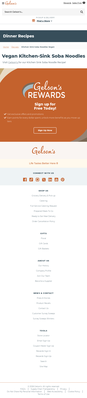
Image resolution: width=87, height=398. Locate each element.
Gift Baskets (43, 248)
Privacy (63, 389)
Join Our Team (43, 276)
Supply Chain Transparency (43, 389)
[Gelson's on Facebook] (25, 179)
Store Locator (43, 335)
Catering (43, 201)
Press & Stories (43, 298)
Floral (43, 238)
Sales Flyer (77, 3)
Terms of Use (43, 394)
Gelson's (13, 62)
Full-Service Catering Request (43, 206)
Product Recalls (43, 303)
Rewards (67, 3)
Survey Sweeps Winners (43, 318)
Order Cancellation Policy (43, 221)
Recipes (15, 47)
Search (43, 361)
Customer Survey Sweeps (43, 313)
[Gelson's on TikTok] (31, 180)
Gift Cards (43, 243)
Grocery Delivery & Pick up (43, 195)
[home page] (10, 3)
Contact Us (43, 308)
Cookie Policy (74, 391)
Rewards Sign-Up (43, 356)
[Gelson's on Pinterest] (63, 179)
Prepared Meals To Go (43, 211)
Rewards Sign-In (43, 351)
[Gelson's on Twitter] (44, 180)
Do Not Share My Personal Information (24, 391)
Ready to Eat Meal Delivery (43, 216)
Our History (43, 265)
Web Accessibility (55, 391)
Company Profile (43, 271)
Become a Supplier (43, 281)
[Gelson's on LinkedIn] (50, 179)
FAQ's (23, 389)
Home (6, 47)
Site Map (43, 366)
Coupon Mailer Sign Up (43, 346)
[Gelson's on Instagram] (38, 179)
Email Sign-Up (43, 341)
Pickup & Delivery (45, 18)
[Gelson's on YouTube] (57, 180)
